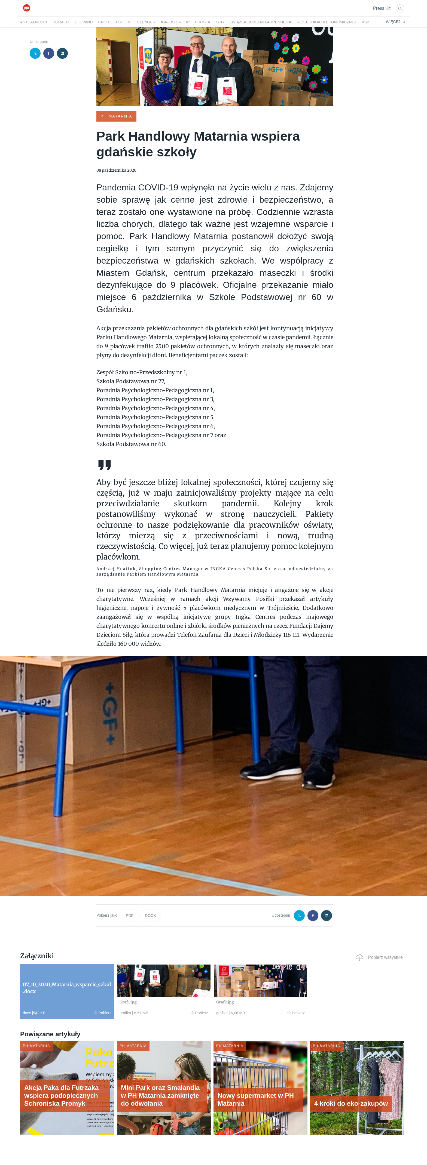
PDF (129, 915)
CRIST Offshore (115, 22)
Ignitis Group (175, 22)
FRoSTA (203, 22)
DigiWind (84, 22)
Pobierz (102, 1013)
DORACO (61, 22)
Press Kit (382, 8)
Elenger (146, 22)
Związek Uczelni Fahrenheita (260, 22)
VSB (365, 22)
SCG (220, 22)
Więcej (395, 22)
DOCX (150, 915)
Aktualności (33, 22)
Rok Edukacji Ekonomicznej (326, 22)
